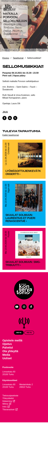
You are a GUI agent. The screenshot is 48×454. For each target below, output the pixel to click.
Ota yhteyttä (10, 363)
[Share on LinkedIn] (10, 118)
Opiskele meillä (12, 352)
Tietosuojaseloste (10, 408)
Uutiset (7, 370)
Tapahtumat (18, 58)
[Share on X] (15, 118)
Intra (4, 419)
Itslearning (7, 413)
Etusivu (5, 58)
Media (6, 367)
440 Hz (19, 345)
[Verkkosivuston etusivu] (7, 7)
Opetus (7, 356)
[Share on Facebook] (4, 118)
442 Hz (29, 345)
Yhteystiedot (8, 410)
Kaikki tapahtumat (10, 135)
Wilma (5, 416)
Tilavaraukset (8, 422)
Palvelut (7, 359)
